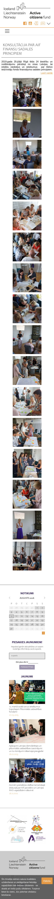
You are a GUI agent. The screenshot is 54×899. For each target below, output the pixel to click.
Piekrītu (47, 881)
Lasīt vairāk (47, 73)
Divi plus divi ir (22, 662)
